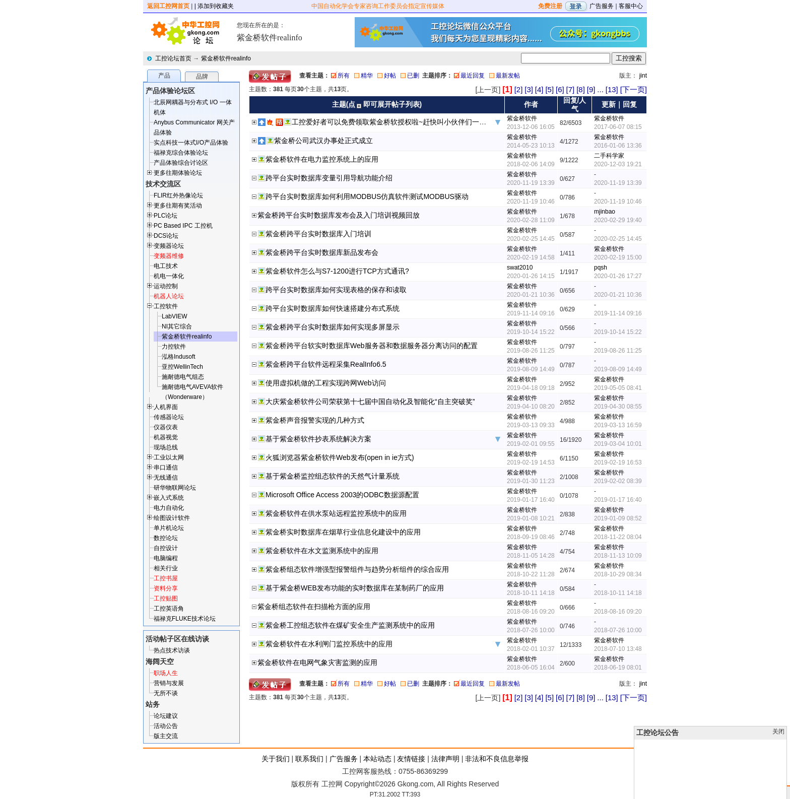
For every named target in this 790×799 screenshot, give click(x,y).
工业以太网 (169, 457)
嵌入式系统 (169, 497)
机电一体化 (169, 276)
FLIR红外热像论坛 (178, 195)
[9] (591, 89)
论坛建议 (166, 715)
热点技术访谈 (172, 650)
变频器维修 (169, 255)
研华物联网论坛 (175, 487)
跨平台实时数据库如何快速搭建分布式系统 (333, 308)
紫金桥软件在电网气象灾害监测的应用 (317, 662)
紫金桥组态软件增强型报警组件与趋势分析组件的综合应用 (357, 569)
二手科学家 (609, 155)
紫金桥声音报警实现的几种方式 (315, 420)
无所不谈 (166, 693)
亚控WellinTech (182, 366)
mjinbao (604, 211)
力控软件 (174, 346)
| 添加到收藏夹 (214, 6)
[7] (570, 89)
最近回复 (472, 75)
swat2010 (520, 267)
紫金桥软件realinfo (226, 58)
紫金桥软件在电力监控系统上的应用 (322, 159)
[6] (560, 89)
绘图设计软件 (172, 517)
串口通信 (166, 467)
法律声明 (445, 759)
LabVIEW (174, 316)
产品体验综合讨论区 (181, 162)
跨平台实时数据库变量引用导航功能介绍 (329, 178)
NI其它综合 (177, 326)
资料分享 (166, 588)
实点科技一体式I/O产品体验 (191, 142)
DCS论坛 (166, 235)
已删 (413, 75)
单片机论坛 (169, 527)
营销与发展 (169, 683)
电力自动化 (169, 507)
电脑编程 (166, 558)
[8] (580, 89)
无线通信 (166, 477)
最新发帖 (508, 75)
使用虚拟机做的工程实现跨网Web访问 (326, 383)
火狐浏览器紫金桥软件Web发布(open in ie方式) (340, 457)
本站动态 (377, 759)
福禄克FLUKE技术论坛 (185, 618)
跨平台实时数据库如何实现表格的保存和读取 (336, 290)
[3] (528, 89)
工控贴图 (166, 598)
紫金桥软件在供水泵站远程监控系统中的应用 (336, 513)
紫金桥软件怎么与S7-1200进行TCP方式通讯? (337, 271)
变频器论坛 (169, 245)
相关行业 (166, 568)
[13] (612, 89)
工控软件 (166, 306)
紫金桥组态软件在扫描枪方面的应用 (313, 607)
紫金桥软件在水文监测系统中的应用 (322, 551)
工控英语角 (169, 608)
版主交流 (166, 736)
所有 (344, 75)
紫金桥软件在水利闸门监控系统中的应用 (329, 644)
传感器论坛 (169, 417)
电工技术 (166, 266)
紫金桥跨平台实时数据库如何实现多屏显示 (333, 327)
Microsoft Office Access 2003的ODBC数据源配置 (342, 495)
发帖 (780, 792)
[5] (549, 89)
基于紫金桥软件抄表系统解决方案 (318, 439)
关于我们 (275, 759)
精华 (367, 75)
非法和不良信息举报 (497, 759)
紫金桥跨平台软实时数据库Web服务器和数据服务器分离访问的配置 (372, 346)
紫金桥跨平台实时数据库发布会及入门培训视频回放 (338, 215)
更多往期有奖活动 (178, 205)
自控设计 (166, 548)
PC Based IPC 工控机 (183, 225)
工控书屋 (166, 578)
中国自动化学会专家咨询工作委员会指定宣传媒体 (377, 6)
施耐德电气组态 (183, 376)
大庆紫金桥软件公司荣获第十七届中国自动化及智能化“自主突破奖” (370, 401)
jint (643, 75)
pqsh (600, 267)
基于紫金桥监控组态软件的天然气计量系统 (333, 476)
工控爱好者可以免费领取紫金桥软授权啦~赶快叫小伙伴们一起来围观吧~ (405, 122)
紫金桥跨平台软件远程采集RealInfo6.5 (326, 364)
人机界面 (166, 407)
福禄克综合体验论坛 (181, 152)
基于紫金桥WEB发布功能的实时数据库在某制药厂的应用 (355, 588)
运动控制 (166, 286)
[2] (518, 89)
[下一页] (633, 89)
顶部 (764, 792)
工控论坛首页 (173, 58)
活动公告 (166, 725)
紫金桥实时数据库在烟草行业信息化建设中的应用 (343, 532)
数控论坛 (166, 538)
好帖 (390, 75)
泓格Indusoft (178, 356)
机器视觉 (166, 437)
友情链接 (411, 759)
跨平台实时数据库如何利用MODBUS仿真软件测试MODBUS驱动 (367, 196)
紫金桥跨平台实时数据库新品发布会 (322, 252)
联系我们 (309, 759)
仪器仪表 (166, 427)
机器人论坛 (169, 296)
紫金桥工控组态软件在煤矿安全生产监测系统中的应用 (350, 625)
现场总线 (166, 447)
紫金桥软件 (522, 118)
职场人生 (166, 673)
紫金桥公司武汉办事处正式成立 (323, 141)
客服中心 (631, 6)
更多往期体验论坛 (178, 172)
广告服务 (601, 6)
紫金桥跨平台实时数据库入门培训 (318, 234)
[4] (539, 89)
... (600, 89)
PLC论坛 (165, 215)
